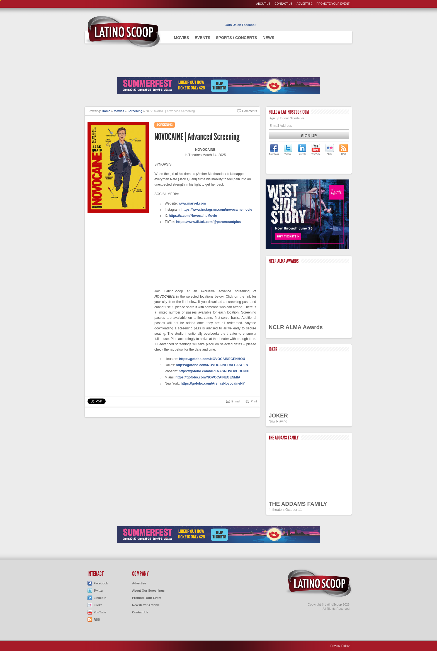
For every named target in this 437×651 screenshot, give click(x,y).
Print (254, 401)
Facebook (101, 583)
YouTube (100, 612)
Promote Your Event (333, 3)
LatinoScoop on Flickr (329, 149)
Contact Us (283, 3)
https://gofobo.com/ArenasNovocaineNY (213, 383)
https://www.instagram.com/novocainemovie (216, 210)
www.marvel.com (192, 203)
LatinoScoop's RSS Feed (343, 149)
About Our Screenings (148, 590)
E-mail (235, 401)
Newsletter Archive (146, 605)
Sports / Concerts (236, 37)
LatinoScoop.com (318, 583)
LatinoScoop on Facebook (274, 149)
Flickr (98, 605)
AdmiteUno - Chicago (123, 31)
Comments (249, 111)
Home (106, 111)
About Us (263, 3)
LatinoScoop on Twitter (288, 149)
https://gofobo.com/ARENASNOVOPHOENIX (214, 371)
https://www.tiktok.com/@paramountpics (208, 222)
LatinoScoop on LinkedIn (302, 149)
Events (202, 37)
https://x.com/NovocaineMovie (193, 216)
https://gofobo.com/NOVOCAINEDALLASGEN (212, 365)
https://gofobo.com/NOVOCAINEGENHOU (212, 359)
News (268, 37)
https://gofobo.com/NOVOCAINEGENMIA (208, 377)
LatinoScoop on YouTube (316, 149)
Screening (135, 111)
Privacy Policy (340, 645)
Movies (181, 37)
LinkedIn (100, 597)
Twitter (98, 590)
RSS (97, 619)
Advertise (304, 3)
